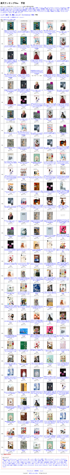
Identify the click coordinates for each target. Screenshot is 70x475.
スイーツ (8, 8)
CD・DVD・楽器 (19, 11)
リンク (41, 470)
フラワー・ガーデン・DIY (8, 11)
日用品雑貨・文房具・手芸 (50, 462)
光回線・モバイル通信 (25, 462)
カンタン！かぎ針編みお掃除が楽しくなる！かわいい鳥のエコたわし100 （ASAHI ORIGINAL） (63, 363)
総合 (7, 15)
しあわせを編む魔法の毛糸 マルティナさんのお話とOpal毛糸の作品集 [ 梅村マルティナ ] (50, 264)
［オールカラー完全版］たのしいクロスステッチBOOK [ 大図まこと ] (23, 32)
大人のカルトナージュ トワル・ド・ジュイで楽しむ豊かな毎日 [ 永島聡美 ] (10, 363)
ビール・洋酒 (24, 8)
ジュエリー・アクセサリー (60, 7)
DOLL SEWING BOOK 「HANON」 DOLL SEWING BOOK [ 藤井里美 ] (10, 162)
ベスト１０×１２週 (4, 17)
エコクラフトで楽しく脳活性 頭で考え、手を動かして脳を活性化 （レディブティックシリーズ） (50, 436)
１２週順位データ (14, 17)
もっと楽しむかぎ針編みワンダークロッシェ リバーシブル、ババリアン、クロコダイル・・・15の (50, 162)
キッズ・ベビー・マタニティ (41, 465)
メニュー (21, 17)
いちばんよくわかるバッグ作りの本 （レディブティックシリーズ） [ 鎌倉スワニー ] (23, 206)
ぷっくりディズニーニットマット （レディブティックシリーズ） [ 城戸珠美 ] (23, 177)
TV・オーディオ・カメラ (10, 462)
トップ (2, 15)
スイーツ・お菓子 (15, 460)
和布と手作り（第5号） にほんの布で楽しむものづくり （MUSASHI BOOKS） (23, 307)
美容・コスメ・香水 (54, 10)
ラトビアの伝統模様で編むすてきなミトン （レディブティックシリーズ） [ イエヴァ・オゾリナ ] (50, 206)
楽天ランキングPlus (33, 473)
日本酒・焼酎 (32, 8)
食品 (4, 8)
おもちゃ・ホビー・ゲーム (30, 11)
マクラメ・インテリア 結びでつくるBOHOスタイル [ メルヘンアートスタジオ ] (36, 264)
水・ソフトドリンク (15, 8)
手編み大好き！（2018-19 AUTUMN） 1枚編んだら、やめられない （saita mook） (63, 206)
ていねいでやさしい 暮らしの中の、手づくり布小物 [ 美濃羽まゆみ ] (49, 292)
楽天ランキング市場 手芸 (9, 19)
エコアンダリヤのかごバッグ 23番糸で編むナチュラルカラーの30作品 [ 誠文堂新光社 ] (10, 90)
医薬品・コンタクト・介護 (43, 10)
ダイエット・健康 (32, 10)
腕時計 (5, 460)
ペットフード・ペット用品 (43, 11)
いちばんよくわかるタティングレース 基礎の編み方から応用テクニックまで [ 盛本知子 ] (10, 407)
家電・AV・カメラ (50, 8)
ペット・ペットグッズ (29, 465)
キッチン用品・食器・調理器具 (20, 10)
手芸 (32, 15)
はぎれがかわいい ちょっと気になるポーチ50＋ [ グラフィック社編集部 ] (36, 192)
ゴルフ (10, 12)
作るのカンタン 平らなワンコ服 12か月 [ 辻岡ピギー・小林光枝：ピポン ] (10, 264)
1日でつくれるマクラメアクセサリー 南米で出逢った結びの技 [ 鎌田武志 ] (23, 392)
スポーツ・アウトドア (40, 463)
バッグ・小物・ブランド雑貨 (31, 7)
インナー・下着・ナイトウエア (46, 7)
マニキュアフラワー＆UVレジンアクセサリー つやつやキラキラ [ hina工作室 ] (63, 350)
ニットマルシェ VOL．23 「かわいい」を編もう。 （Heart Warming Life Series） (63, 46)
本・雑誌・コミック (17, 12)
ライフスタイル (26, 15)
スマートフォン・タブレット (51, 460)
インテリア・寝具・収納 (60, 8)
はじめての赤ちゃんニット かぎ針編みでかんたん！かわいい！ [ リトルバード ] (23, 250)
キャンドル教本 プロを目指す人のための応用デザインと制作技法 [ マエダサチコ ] (23, 105)
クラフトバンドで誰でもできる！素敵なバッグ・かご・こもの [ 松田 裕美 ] (63, 250)
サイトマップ (30, 470)
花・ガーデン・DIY (50, 463)
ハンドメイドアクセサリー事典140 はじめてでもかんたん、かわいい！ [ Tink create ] (50, 250)
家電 (18, 462)
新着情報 (36, 470)
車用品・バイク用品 (55, 11)
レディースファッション (5, 7)
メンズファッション (17, 7)
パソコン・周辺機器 (40, 8)
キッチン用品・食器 (61, 462)
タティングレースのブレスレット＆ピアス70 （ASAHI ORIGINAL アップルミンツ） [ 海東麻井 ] (24, 421)
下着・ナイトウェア (48, 459)
